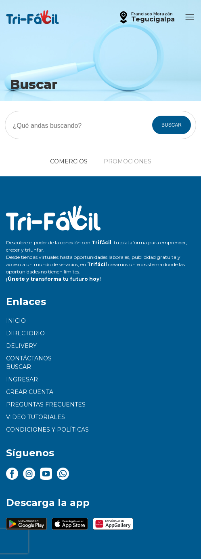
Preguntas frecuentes (46, 404)
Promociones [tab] (127, 161)
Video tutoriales (35, 417)
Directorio (25, 333)
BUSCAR (171, 125)
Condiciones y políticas (47, 429)
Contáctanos (29, 358)
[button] (146, 17)
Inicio (16, 320)
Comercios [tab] (69, 161)
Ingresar (22, 379)
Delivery (21, 345)
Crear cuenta (29, 392)
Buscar (18, 367)
